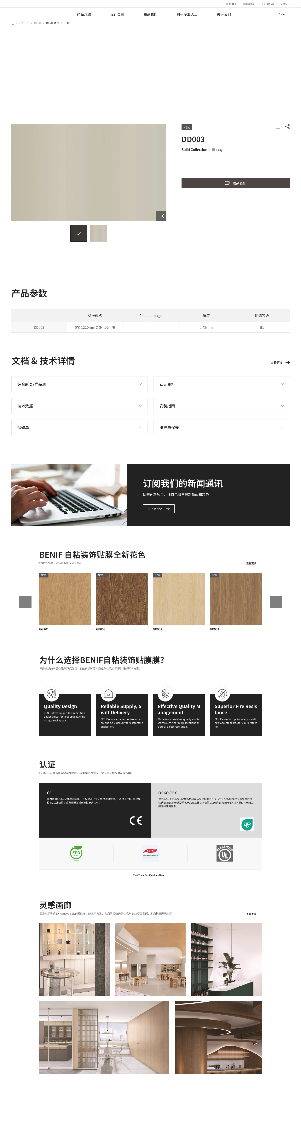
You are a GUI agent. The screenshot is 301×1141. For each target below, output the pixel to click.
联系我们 (231, 3)
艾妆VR (284, 3)
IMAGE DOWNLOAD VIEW (278, 130)
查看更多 (254, 567)
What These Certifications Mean (150, 878)
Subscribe (159, 512)
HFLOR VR (267, 3)
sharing (287, 130)
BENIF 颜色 (52, 26)
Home (12, 26)
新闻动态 (249, 3)
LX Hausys (27, 14)
